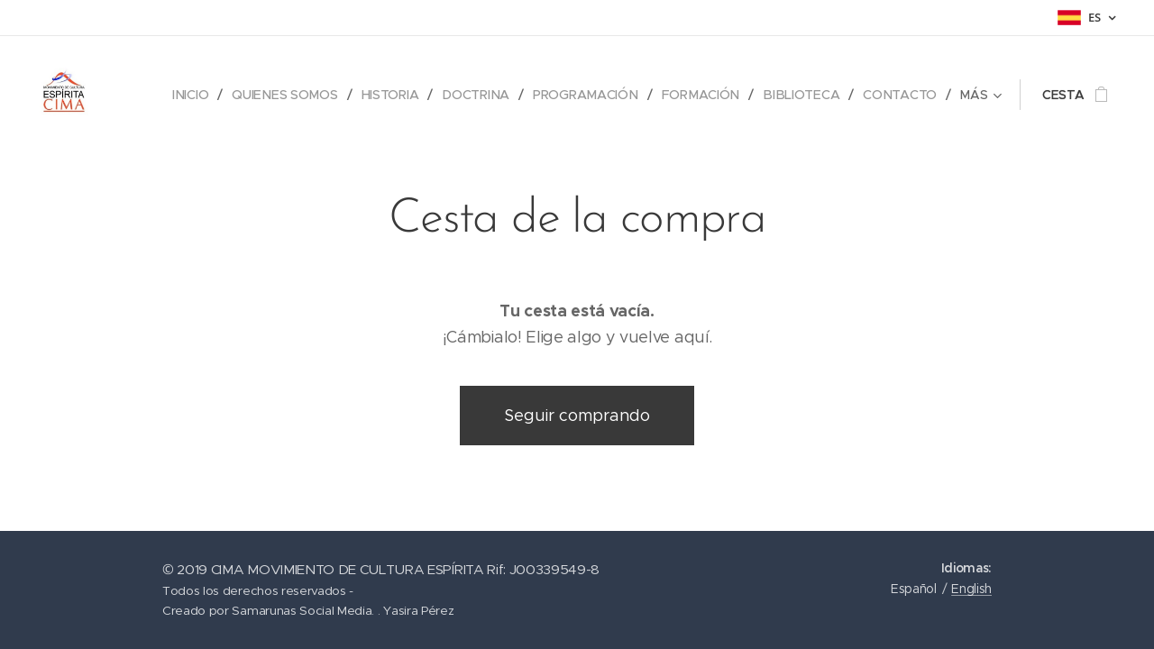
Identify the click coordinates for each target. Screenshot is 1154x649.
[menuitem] (194, 94)
